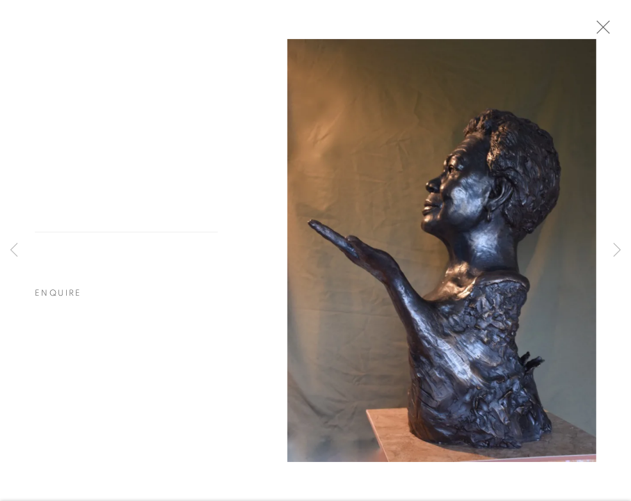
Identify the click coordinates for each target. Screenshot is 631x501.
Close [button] (602, 31)
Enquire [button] (58, 296)
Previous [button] (14, 250)
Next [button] (617, 250)
